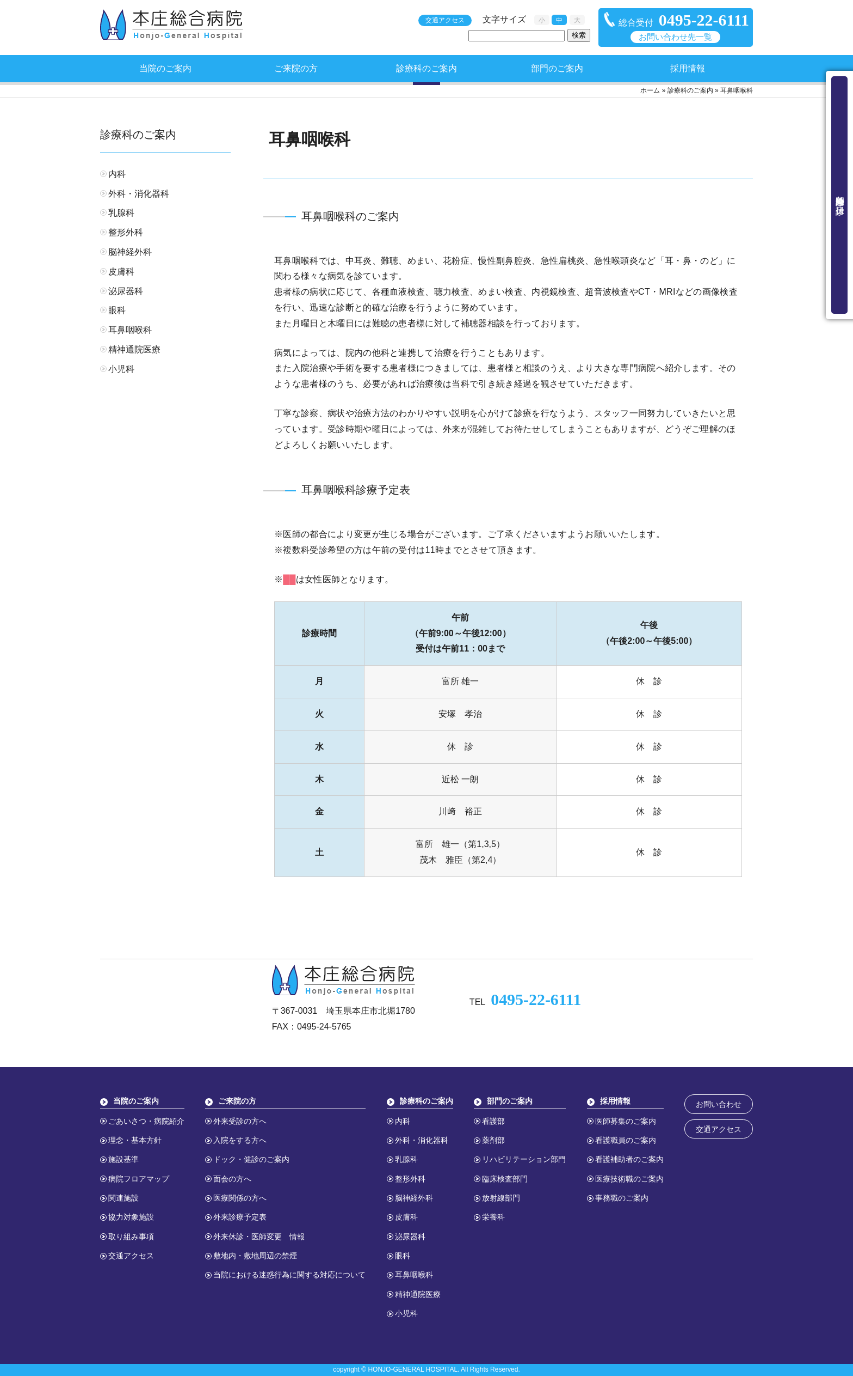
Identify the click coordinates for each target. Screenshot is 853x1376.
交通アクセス (445, 20)
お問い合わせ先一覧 (675, 37)
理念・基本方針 (135, 1140)
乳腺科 (121, 212)
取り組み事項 (131, 1236)
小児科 (121, 369)
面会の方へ (232, 1178)
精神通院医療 (134, 349)
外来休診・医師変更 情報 (259, 1236)
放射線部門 (501, 1198)
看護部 (493, 1121)
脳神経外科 (130, 252)
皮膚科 (121, 271)
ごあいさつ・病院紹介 (146, 1121)
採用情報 (687, 68)
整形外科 (125, 232)
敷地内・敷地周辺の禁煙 (255, 1255)
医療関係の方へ (240, 1198)
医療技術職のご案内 (629, 1178)
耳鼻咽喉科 (130, 329)
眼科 (117, 310)
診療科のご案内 (426, 68)
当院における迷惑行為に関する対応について (289, 1274)
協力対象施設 (131, 1217)
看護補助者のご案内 (629, 1159)
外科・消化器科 (138, 193)
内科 (117, 174)
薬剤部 (493, 1140)
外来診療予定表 (240, 1217)
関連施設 (123, 1198)
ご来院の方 (296, 68)
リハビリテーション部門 (524, 1159)
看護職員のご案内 (625, 1140)
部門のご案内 (557, 68)
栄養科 (493, 1217)
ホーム (650, 90)
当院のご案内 (165, 68)
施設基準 (123, 1159)
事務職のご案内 (621, 1198)
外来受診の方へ (240, 1121)
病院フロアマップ (138, 1178)
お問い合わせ (718, 1104)
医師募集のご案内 (625, 1121)
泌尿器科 (125, 291)
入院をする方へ (240, 1140)
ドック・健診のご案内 (251, 1159)
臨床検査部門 (505, 1178)
